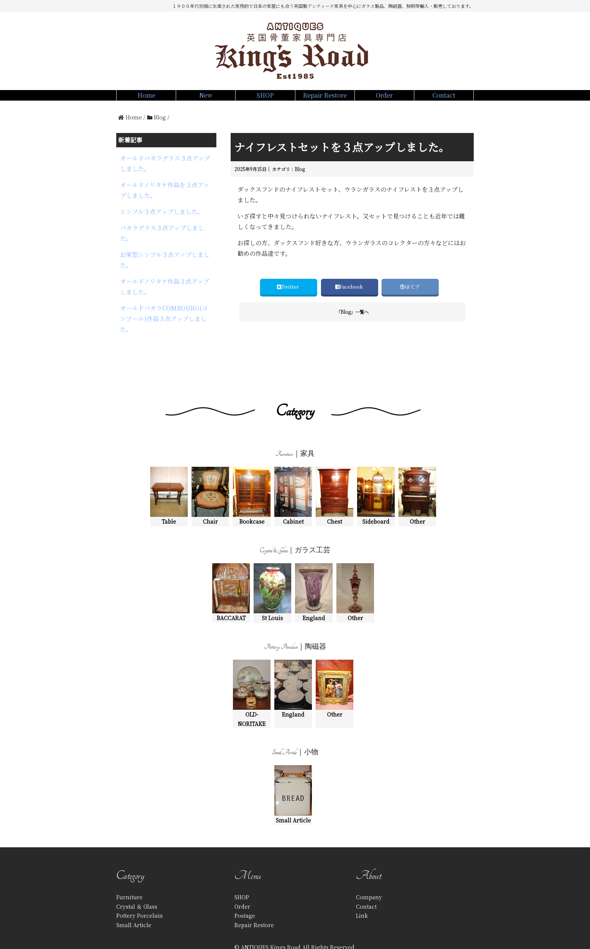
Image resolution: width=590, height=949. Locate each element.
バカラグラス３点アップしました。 (162, 221)
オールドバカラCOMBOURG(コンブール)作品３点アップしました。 (164, 285)
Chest (334, 474)
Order (384, 99)
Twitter (288, 294)
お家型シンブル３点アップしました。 (165, 241)
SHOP (265, 99)
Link (362, 893)
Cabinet (293, 474)
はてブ (410, 294)
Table (169, 474)
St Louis (272, 570)
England (314, 570)
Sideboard (376, 474)
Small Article (293, 772)
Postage (244, 893)
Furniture (129, 875)
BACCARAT (231, 570)
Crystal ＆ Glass (136, 884)
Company (369, 875)
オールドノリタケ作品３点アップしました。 (164, 262)
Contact (443, 99)
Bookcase (252, 474)
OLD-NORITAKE (252, 672)
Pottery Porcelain (139, 893)
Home (146, 99)
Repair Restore (325, 99)
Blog (300, 177)
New (205, 99)
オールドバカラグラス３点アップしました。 (165, 168)
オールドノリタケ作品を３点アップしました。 (164, 188)
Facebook (349, 294)
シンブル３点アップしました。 (162, 205)
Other (417, 474)
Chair (210, 474)
